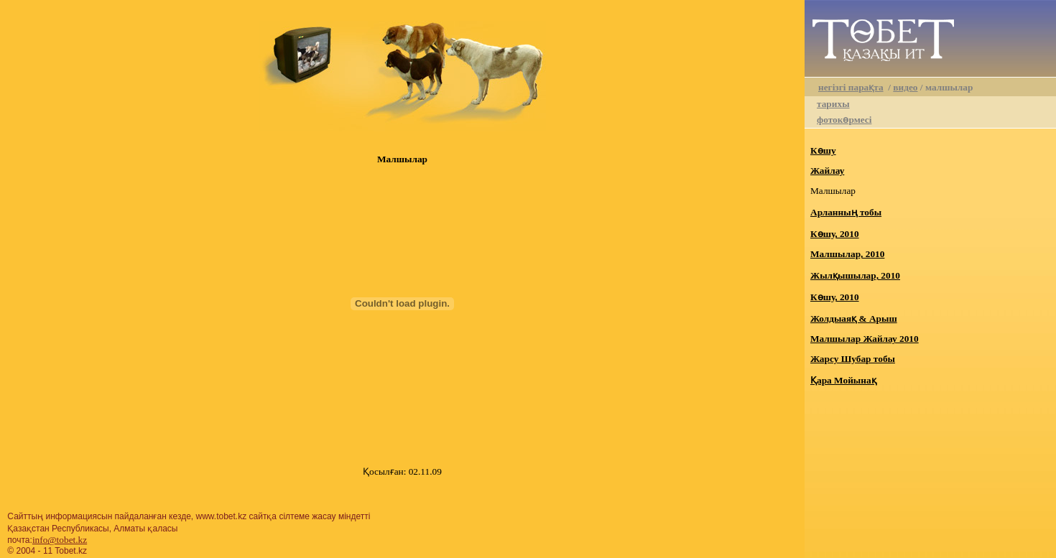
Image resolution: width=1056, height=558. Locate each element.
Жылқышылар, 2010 (855, 275)
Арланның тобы (845, 212)
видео (905, 87)
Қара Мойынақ (843, 380)
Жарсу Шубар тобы (852, 358)
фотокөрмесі (844, 119)
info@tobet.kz (59, 539)
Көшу (823, 150)
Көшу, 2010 (834, 233)
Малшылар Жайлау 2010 (864, 338)
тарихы (833, 103)
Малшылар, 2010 (847, 253)
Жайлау (827, 170)
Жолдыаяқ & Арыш (853, 318)
